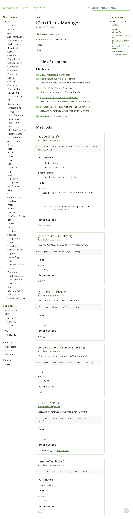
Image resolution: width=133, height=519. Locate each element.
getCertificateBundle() (52, 88)
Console (11, 81)
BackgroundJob (15, 44)
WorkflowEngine (16, 298)
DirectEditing (14, 107)
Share (10, 242)
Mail (9, 175)
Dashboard (13, 92)
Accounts (12, 25)
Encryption (13, 111)
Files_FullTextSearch (18, 130)
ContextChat (14, 89)
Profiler (11, 208)
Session (11, 231)
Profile (11, 204)
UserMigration (15, 290)
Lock (9, 163)
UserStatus (13, 294)
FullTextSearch (15, 137)
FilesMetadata (14, 133)
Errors (8, 350)
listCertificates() (48, 106)
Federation (13, 122)
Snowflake (12, 246)
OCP (7, 21)
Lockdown (12, 167)
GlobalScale (13, 141)
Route (10, 219)
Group (10, 145)
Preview (11, 201)
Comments (13, 70)
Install (10, 152)
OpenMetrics (14, 197)
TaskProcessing (15, 264)
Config (11, 77)
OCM (9, 189)
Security (11, 227)
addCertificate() (48, 74)
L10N (10, 156)
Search (11, 223)
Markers (9, 354)
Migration (12, 178)
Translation (13, 283)
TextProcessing (15, 276)
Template (12, 272)
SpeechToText (15, 249)
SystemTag (13, 257)
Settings (11, 234)
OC (6, 330)
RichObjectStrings (16, 216)
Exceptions (13, 118)
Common (12, 74)
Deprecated (11, 346)
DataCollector (14, 96)
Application (11, 310)
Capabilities (13, 59)
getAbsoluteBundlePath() (53, 78)
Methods (115, 25)
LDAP (10, 160)
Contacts (12, 85)
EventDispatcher (16, 115)
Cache (10, 51)
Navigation (13, 182)
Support (11, 253)
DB (9, 100)
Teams (11, 268)
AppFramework (15, 36)
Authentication (15, 40)
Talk (9, 261)
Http (9, 148)
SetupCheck (13, 238)
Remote (11, 212)
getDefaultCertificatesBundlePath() (59, 97)
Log (9, 171)
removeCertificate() (50, 116)
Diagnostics (13, 104)
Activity (11, 29)
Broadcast (12, 48)
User (9, 287)
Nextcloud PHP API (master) (24, 8)
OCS (9, 193)
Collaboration (14, 62)
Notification (13, 186)
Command (12, 66)
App (9, 33)
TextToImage (14, 279)
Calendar (12, 55)
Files (9, 126)
